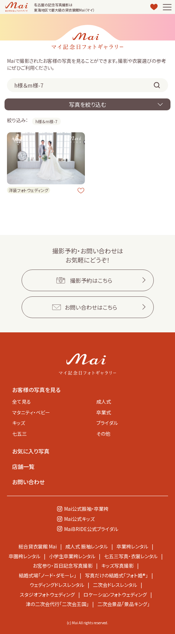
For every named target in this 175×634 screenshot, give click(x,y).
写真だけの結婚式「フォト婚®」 (116, 575)
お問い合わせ (28, 482)
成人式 (103, 401)
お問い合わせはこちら (91, 307)
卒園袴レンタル (24, 556)
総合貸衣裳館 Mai (37, 546)
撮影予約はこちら (91, 280)
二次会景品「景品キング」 (123, 603)
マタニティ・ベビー (31, 412)
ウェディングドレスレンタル (57, 584)
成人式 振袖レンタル (86, 546)
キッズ (18, 422)
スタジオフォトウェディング (47, 594)
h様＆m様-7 (46, 121)
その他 (103, 433)
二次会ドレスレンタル (115, 584)
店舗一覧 (23, 466)
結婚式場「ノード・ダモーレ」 (47, 575)
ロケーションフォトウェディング (115, 594)
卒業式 (103, 412)
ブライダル (107, 422)
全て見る (21, 401)
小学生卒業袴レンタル (72, 556)
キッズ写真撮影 (117, 565)
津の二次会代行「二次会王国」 (57, 603)
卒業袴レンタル (132, 546)
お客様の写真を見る (36, 389)
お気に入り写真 (30, 451)
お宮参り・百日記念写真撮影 (63, 565)
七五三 (19, 433)
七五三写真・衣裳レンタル (131, 556)
